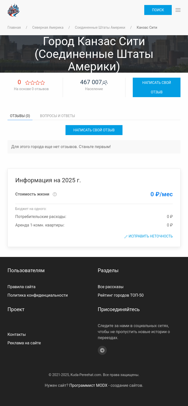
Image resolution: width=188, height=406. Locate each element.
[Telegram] (102, 350)
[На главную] (13, 10)
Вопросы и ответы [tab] (57, 116)
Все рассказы (111, 286)
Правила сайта (22, 286)
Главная (14, 27)
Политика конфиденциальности (38, 295)
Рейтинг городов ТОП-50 (121, 295)
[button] (178, 10)
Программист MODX (88, 385)
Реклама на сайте (24, 343)
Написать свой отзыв (156, 87)
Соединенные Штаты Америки (100, 27)
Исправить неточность (148, 236)
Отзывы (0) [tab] (20, 116)
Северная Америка (48, 27)
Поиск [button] (158, 10)
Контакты (17, 334)
